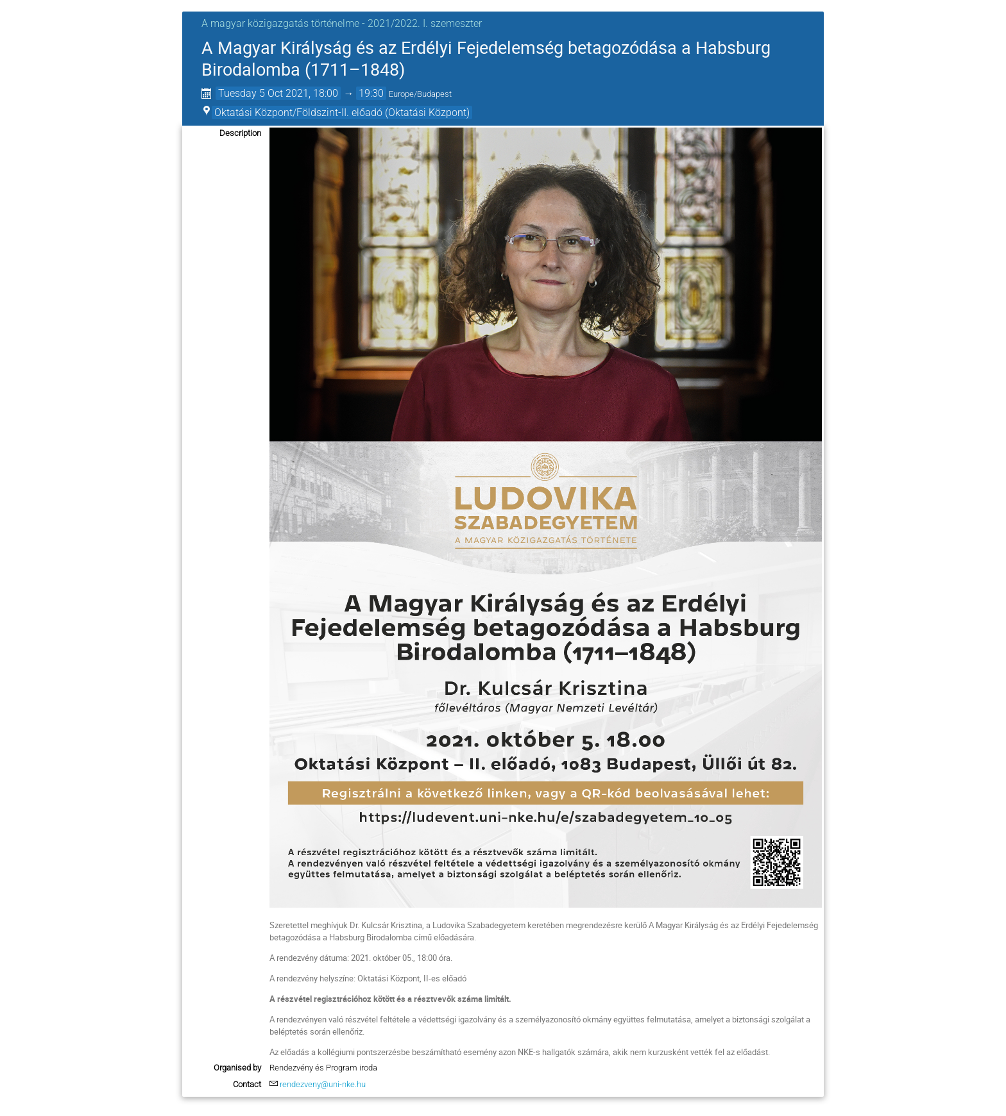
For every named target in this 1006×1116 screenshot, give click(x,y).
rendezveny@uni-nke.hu (323, 1084)
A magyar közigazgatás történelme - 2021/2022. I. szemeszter (341, 23)
